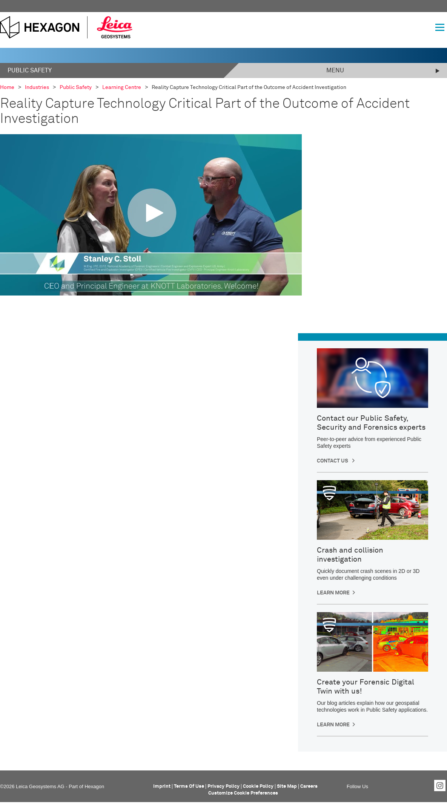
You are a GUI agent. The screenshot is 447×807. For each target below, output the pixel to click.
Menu (335, 70)
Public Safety (30, 70)
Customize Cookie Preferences (243, 793)
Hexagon (94, 786)
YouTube (424, 785)
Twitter (408, 785)
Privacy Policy (223, 786)
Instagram (439, 785)
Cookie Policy (258, 786)
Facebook (376, 785)
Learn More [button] (333, 724)
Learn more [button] (333, 593)
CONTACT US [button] (333, 461)
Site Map (287, 786)
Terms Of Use (189, 786)
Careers (309, 786)
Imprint (162, 786)
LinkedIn (392, 785)
